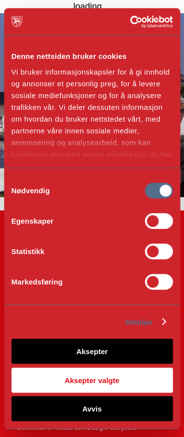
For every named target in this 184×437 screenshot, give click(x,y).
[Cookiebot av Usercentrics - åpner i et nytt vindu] (131, 21)
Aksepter (91, 351)
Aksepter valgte (92, 380)
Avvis (92, 409)
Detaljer (139, 321)
